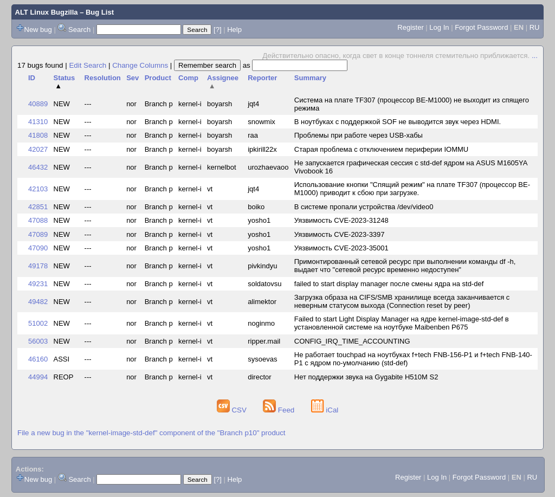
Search (79, 29)
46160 (38, 359)
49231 (38, 284)
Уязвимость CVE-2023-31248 (341, 220)
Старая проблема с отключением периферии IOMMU (381, 149)
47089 (38, 234)
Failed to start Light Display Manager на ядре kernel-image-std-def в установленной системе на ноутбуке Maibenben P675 (401, 323)
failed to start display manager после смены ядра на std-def (389, 284)
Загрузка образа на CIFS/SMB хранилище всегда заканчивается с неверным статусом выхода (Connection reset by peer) (402, 301)
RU (535, 27)
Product (158, 78)
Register (410, 27)
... (535, 55)
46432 (38, 167)
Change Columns (140, 65)
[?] (217, 29)
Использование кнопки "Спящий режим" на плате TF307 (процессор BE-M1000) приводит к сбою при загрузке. (412, 188)
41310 (38, 122)
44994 (38, 377)
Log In (439, 27)
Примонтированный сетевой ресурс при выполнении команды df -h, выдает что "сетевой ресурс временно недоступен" (405, 265)
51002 (38, 323)
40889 (38, 104)
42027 (38, 149)
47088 (38, 220)
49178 (38, 266)
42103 (38, 189)
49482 (38, 302)
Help (234, 29)
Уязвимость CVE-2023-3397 (339, 234)
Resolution (103, 78)
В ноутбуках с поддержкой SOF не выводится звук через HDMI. (397, 122)
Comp (188, 78)
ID (31, 78)
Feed (279, 410)
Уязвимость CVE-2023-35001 (341, 248)
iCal (325, 410)
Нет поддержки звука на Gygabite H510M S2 (366, 377)
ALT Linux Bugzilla (46, 12)
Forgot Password (481, 27)
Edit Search (87, 65)
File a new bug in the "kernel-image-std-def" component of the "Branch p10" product (151, 433)
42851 (38, 207)
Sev (132, 78)
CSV (233, 410)
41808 (38, 135)
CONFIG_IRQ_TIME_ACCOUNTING (352, 341)
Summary (310, 78)
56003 (38, 341)
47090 (38, 248)
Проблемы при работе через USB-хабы (358, 135)
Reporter (262, 78)
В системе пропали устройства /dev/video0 (364, 207)
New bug (38, 29)
